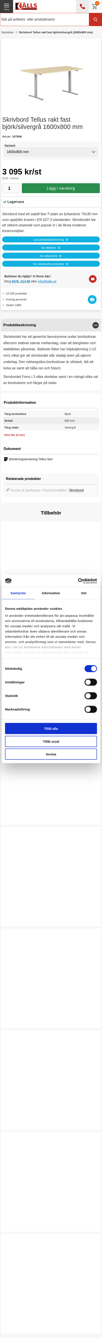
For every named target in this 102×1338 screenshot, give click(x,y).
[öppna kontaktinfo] (82, 6)
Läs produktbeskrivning (48, 239)
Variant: (10, 145)
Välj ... (14, 1017)
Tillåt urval (51, 741)
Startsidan (7, 32)
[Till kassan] (95, 6)
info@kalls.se (47, 281)
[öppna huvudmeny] (6, 6)
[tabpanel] (51, 355)
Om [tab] (84, 593)
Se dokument (48, 255)
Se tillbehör (48, 247)
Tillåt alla (51, 728)
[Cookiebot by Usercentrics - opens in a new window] (78, 581)
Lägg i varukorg (61, 188)
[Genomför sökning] (95, 19)
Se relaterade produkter (48, 264)
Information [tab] (51, 593)
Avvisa (51, 754)
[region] (51, 325)
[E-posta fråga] (93, 279)
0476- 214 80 (21, 281)
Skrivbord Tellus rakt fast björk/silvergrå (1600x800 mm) (56, 32)
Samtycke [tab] (18, 593)
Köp (12, 814)
